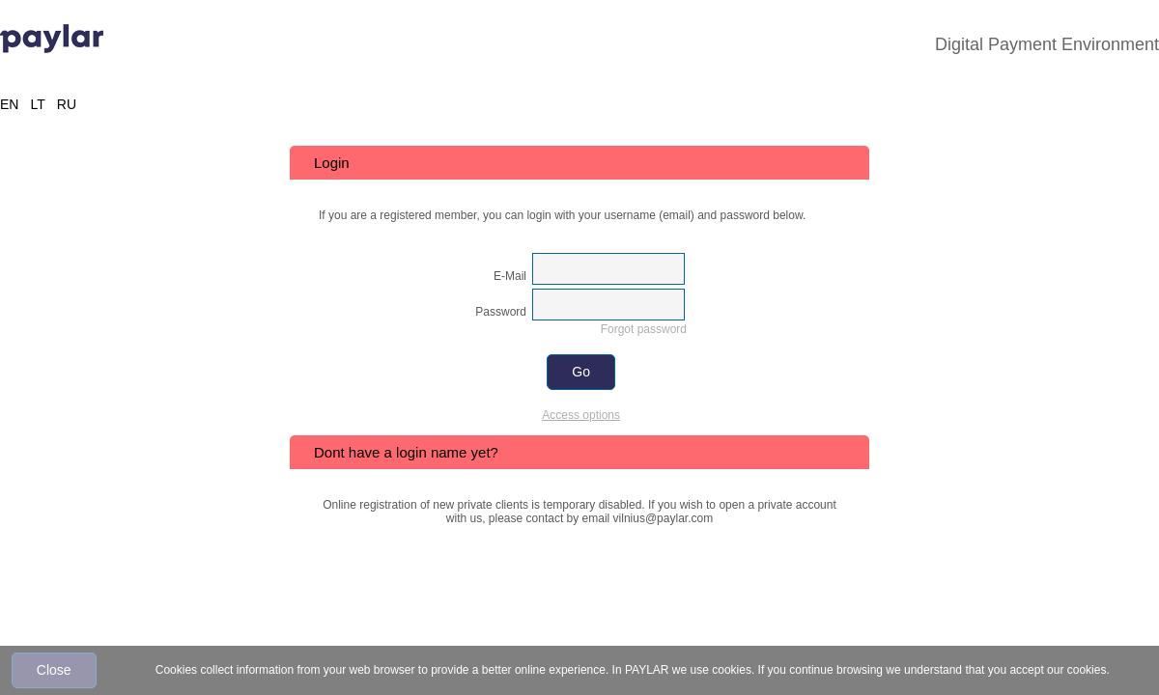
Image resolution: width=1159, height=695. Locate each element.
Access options (581, 415)
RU (66, 104)
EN (9, 104)
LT (37, 104)
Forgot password (644, 329)
